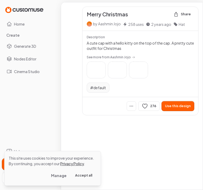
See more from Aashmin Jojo (111, 57)
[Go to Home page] (24, 9)
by (107, 23)
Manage (59, 175)
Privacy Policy (72, 163)
